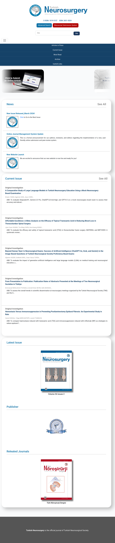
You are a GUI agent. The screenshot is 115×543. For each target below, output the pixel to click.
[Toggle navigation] (4, 40)
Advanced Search (44, 25)
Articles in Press (57, 45)
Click (21, 117)
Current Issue (57, 50)
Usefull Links (57, 64)
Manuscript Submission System (65, 25)
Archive (57, 59)
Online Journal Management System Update (25, 134)
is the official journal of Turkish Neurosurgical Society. (57, 530)
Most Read (57, 55)
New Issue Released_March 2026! (21, 113)
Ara (76, 33)
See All (101, 104)
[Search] (54, 33)
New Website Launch (15, 154)
